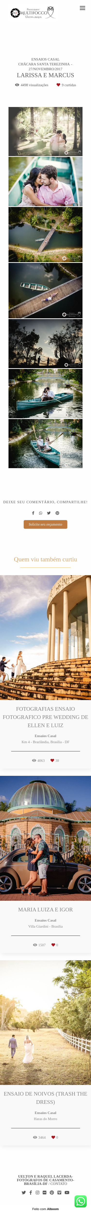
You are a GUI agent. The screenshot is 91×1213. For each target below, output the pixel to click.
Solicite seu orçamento (45, 524)
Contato (58, 1184)
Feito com (45, 1209)
